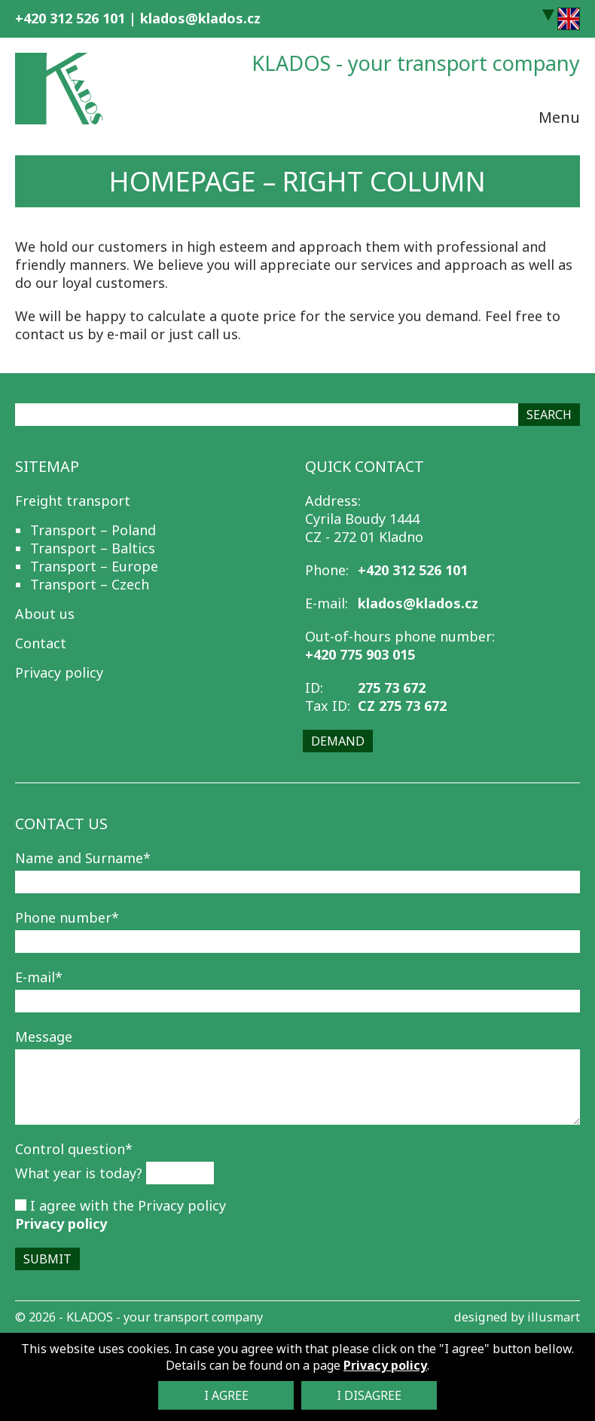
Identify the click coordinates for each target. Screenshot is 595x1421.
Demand (338, 741)
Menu (559, 115)
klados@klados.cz (200, 18)
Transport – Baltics (92, 548)
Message (43, 1036)
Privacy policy (59, 672)
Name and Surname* (83, 858)
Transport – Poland (93, 530)
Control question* (74, 1149)
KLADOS (89, 1317)
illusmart (553, 1317)
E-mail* (39, 977)
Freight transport (72, 501)
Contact (40, 643)
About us (45, 614)
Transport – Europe (94, 566)
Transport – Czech (89, 584)
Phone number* (67, 917)
